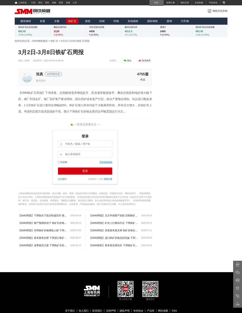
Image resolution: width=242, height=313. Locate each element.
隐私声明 (125, 310)
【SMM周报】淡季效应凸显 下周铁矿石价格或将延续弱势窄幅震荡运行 (42, 245)
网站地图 (163, 310)
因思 (61, 2)
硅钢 (102, 21)
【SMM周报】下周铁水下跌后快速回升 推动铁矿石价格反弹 (42, 215)
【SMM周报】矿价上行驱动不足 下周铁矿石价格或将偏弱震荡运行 (113, 223)
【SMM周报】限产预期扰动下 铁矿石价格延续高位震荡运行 (42, 223)
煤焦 (87, 21)
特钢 (116, 21)
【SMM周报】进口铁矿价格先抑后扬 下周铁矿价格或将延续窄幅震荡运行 (113, 237)
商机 (47, 2)
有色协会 (138, 310)
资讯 (40, 2)
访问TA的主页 (53, 74)
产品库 (150, 310)
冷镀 (56, 21)
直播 (68, 2)
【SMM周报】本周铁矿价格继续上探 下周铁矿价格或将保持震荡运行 (42, 230)
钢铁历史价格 (220, 11)
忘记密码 (62, 179)
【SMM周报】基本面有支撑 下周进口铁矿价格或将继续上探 (42, 237)
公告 (75, 2)
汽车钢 (185, 21)
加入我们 (84, 310)
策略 (54, 2)
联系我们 (97, 310)
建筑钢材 (25, 21)
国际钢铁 (152, 21)
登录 (85, 170)
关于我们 (70, 310)
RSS (174, 310)
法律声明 (111, 310)
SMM (27, 60)
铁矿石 (72, 21)
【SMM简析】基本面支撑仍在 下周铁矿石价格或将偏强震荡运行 (113, 245)
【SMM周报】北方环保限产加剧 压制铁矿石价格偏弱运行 (113, 215)
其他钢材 (133, 21)
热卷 (42, 21)
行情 (33, 2)
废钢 (169, 21)
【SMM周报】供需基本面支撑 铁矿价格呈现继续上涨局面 (113, 230)
